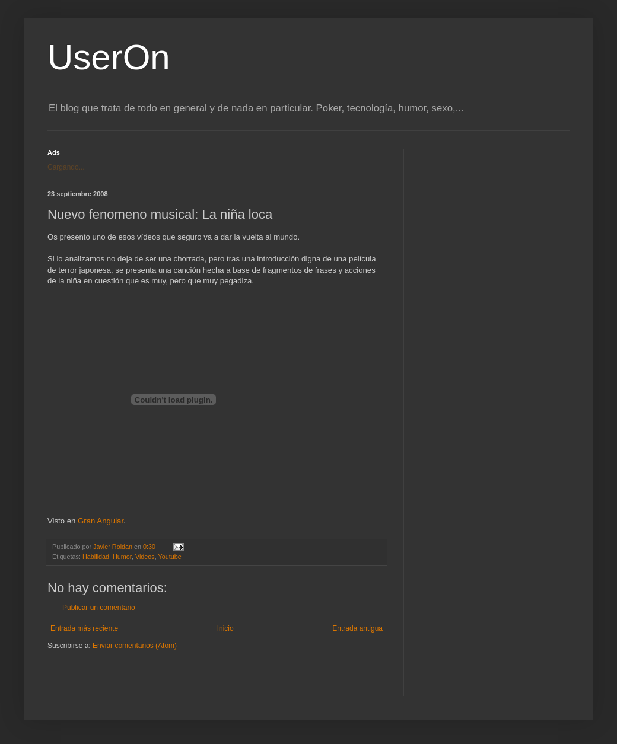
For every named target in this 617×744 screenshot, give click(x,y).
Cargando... (66, 167)
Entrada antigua (357, 628)
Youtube (170, 556)
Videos (145, 556)
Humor (122, 556)
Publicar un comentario (98, 607)
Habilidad (95, 556)
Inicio (225, 628)
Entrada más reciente (84, 628)
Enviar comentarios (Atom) (135, 645)
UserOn (108, 57)
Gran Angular (100, 520)
